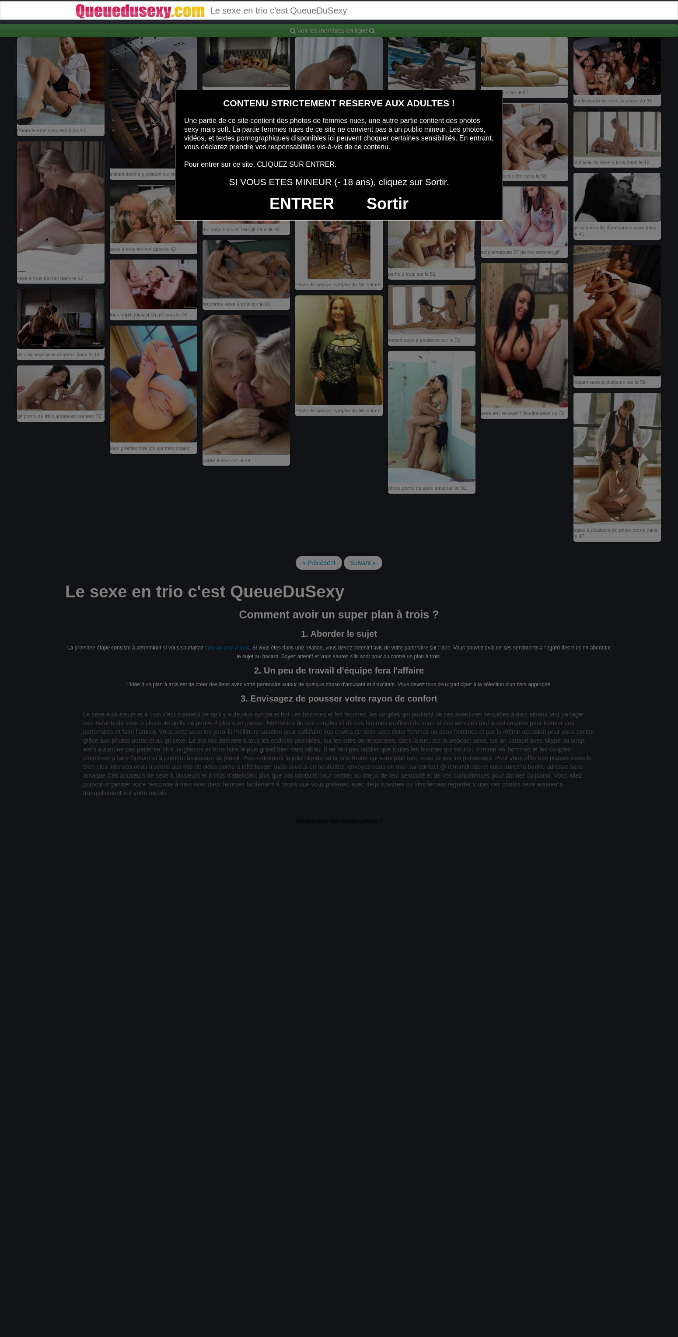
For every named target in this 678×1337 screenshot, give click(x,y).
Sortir (388, 204)
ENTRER (301, 204)
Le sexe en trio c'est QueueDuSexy (210, 10)
